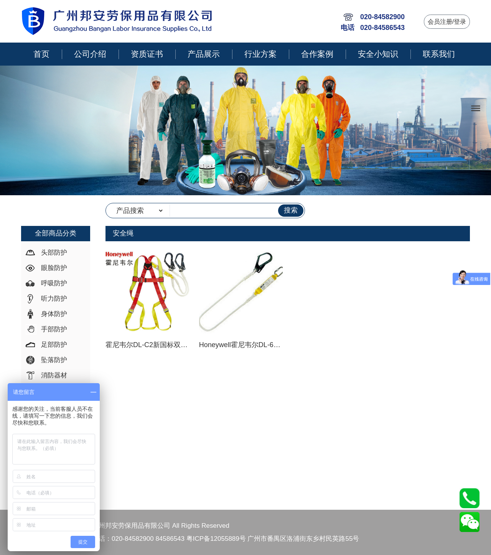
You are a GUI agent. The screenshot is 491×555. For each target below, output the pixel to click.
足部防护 (54, 344)
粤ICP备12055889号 (216, 538)
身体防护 (54, 314)
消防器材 (54, 375)
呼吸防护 (54, 283)
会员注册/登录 (447, 21)
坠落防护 (54, 360)
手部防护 (54, 329)
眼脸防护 (54, 268)
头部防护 (54, 252)
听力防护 (54, 298)
